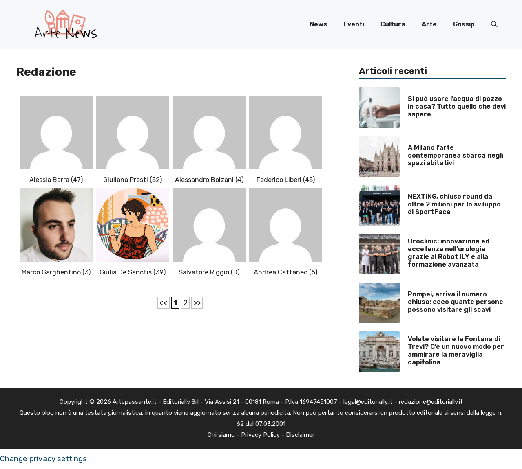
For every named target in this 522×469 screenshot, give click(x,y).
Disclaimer (300, 434)
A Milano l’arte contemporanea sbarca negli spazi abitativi (455, 155)
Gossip (464, 24)
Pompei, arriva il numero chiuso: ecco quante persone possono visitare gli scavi (455, 301)
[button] (494, 24)
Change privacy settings (43, 458)
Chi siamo (221, 434)
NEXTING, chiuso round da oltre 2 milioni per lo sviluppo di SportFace (454, 204)
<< (163, 302)
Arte (429, 24)
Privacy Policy (260, 434)
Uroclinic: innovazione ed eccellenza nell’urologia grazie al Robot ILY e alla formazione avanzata (448, 253)
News (318, 24)
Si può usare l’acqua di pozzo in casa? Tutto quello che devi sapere (457, 106)
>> (197, 302)
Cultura (392, 24)
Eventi (353, 24)
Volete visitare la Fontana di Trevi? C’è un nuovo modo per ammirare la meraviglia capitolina (456, 350)
